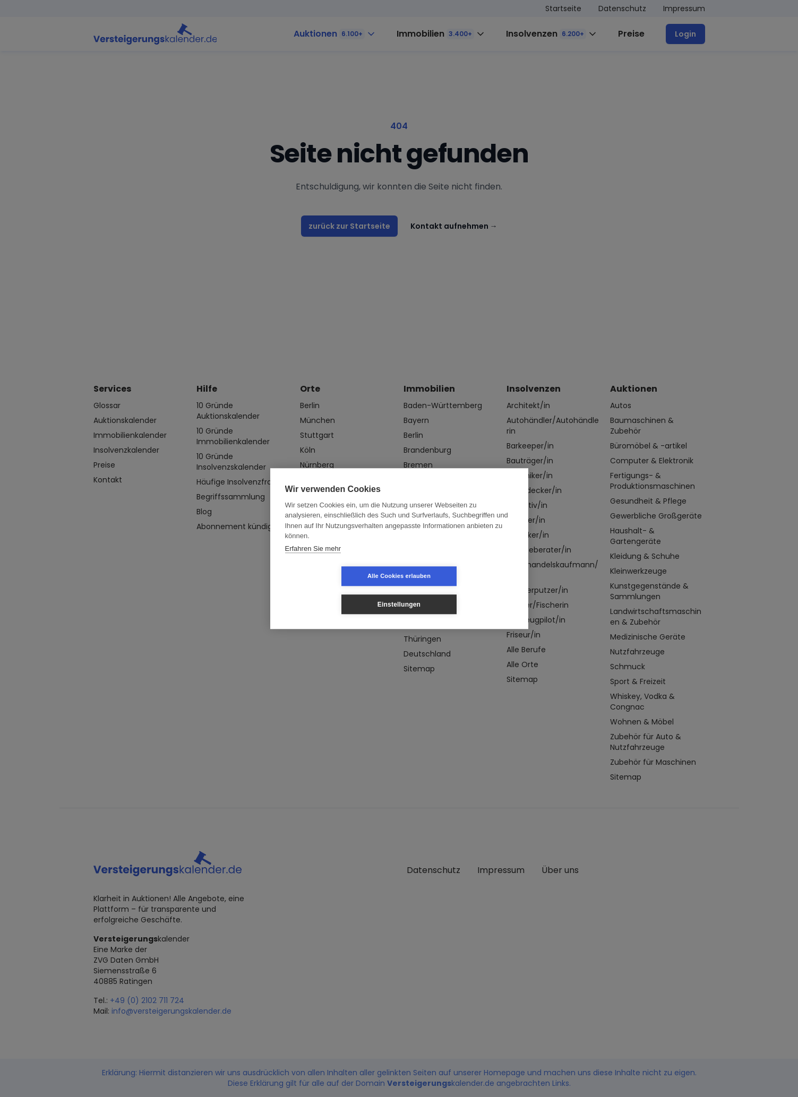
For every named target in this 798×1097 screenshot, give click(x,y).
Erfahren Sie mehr (313, 562)
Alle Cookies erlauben (335, 590)
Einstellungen (462, 590)
